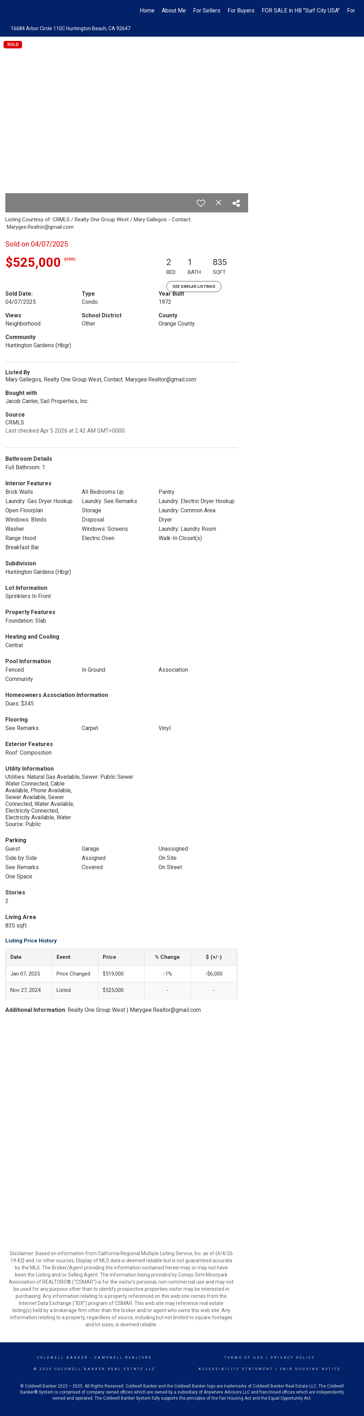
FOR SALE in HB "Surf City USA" (301, 10)
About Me (174, 10)
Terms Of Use (244, 1357)
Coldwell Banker (62, 1357)
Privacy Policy (293, 1357)
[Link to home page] (13, 10)
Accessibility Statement (235, 1369)
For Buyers (241, 10)
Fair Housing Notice (310, 1369)
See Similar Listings (193, 286)
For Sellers (206, 10)
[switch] (201, 203)
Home (147, 10)
